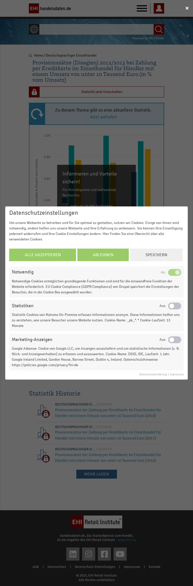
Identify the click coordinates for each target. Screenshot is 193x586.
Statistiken (23, 306)
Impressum (177, 374)
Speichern (156, 255)
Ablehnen (103, 255)
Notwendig (23, 272)
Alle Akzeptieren (43, 255)
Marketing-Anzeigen (32, 339)
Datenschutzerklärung (153, 374)
